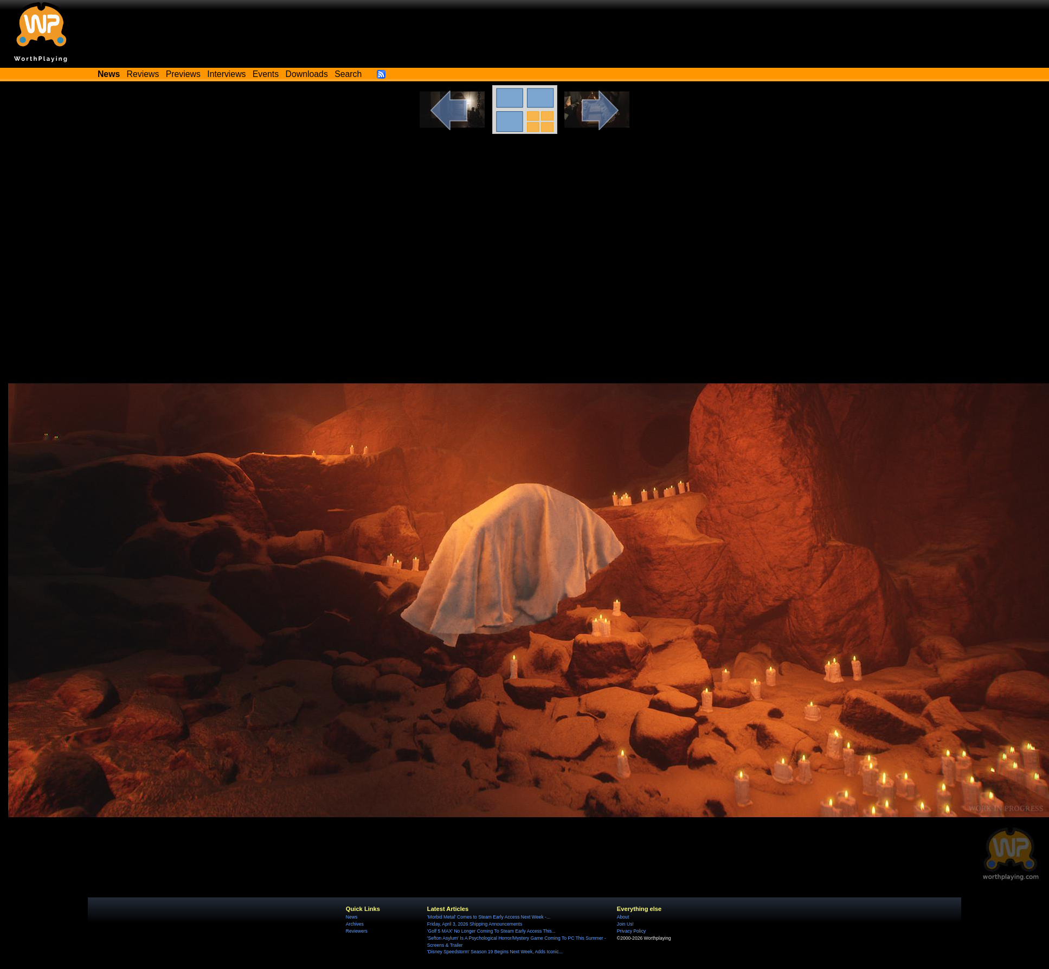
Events (266, 74)
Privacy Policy (631, 931)
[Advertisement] (524, 226)
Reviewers (357, 931)
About (623, 917)
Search (348, 74)
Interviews (226, 74)
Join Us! (625, 924)
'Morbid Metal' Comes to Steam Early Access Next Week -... (488, 917)
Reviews (143, 74)
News (351, 917)
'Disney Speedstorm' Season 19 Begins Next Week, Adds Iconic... (495, 951)
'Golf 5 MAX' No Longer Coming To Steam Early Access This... (491, 931)
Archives (355, 924)
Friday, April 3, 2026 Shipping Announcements (474, 924)
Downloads (307, 74)
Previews (183, 74)
